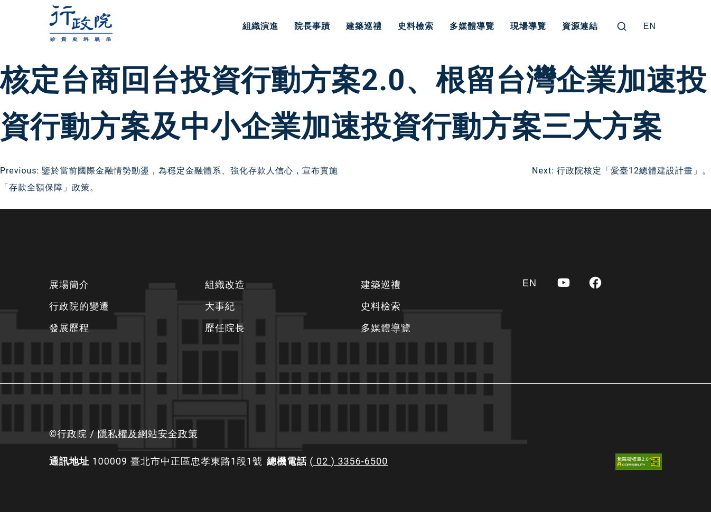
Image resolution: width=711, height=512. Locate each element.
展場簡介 (69, 284)
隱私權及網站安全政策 (148, 433)
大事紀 (220, 306)
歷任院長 (225, 327)
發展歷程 (69, 327)
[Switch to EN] (649, 26)
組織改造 (225, 284)
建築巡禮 (364, 26)
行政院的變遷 (79, 306)
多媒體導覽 (472, 26)
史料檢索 (416, 26)
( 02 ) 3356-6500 (349, 461)
